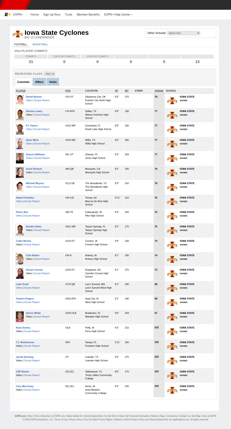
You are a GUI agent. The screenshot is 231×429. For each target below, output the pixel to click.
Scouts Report (42, 100)
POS (67, 90)
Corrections (171, 416)
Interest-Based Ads (93, 416)
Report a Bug (157, 416)
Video (29, 100)
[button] (224, 5)
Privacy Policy (75, 419)
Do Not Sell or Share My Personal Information (126, 416)
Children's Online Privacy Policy (129, 419)
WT (127, 90)
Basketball (40, 44)
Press (37, 416)
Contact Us (184, 416)
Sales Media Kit (74, 416)
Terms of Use (60, 419)
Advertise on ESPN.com (53, 416)
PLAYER (21, 90)
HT (116, 90)
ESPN (14, 5)
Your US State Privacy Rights (97, 419)
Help (29, 416)
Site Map (196, 416)
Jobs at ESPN (209, 416)
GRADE (159, 90)
